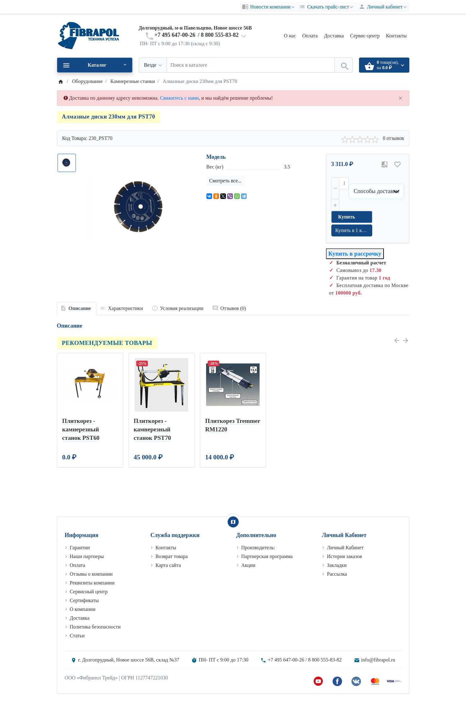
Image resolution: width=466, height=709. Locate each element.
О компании (83, 609)
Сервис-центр (365, 35)
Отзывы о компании (91, 574)
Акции (248, 565)
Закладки (336, 565)
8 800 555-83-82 (220, 35)
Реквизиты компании (92, 582)
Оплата (310, 35)
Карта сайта (168, 565)
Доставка (334, 35)
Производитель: (258, 547)
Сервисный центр (89, 591)
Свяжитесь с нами (179, 98)
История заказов (344, 556)
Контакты (396, 35)
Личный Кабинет (345, 547)
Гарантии (80, 547)
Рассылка (337, 574)
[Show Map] (233, 522)
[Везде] (153, 65)
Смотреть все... (225, 180)
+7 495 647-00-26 (174, 35)
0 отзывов (393, 138)
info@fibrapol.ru (378, 659)
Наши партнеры (87, 556)
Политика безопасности (95, 626)
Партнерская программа (267, 556)
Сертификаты (84, 600)
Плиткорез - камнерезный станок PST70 (152, 429)
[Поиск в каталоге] (250, 65)
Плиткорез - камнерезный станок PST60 (81, 429)
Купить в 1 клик (352, 230)
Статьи (77, 635)
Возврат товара (171, 556)
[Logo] (88, 35)
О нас (290, 35)
